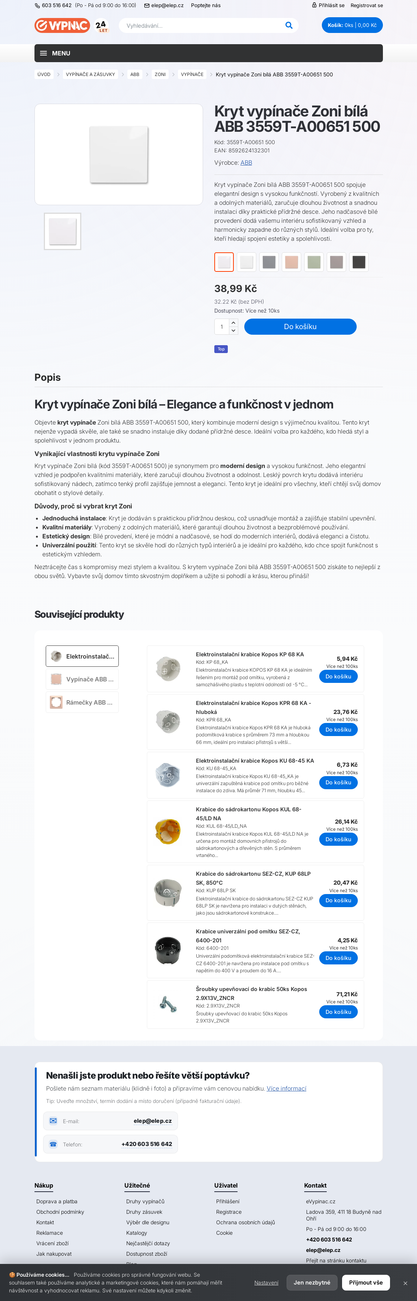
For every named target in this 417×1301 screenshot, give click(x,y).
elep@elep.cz (167, 5)
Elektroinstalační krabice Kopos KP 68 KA (250, 654)
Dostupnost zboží (146, 1253)
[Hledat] (289, 25)
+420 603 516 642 (146, 1144)
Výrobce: (226, 162)
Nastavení (266, 1282)
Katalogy (136, 1232)
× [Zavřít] (405, 1283)
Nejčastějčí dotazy (148, 1243)
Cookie (224, 1232)
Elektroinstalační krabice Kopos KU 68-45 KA (255, 760)
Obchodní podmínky (60, 1212)
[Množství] (221, 327)
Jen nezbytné (312, 1282)
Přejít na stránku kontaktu (336, 1260)
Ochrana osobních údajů (245, 1222)
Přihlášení (227, 1201)
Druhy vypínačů (145, 1201)
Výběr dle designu (147, 1222)
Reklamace (49, 1232)
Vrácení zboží (52, 1243)
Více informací (286, 1088)
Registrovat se (367, 5)
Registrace (229, 1212)
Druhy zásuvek (144, 1212)
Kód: (219, 142)
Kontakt (45, 1222)
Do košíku (300, 326)
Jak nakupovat (54, 1253)
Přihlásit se (328, 5)
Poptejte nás (206, 5)
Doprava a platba (57, 1201)
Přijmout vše (366, 1282)
